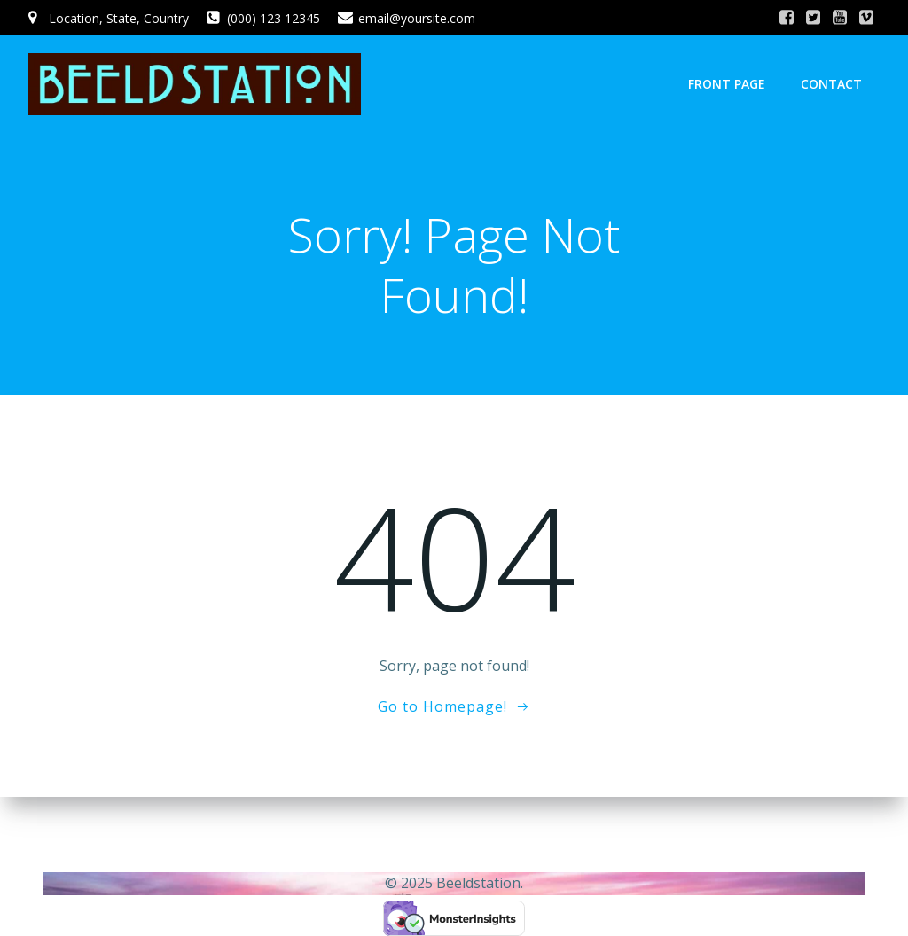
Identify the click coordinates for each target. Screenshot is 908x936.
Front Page (726, 83)
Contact (831, 83)
